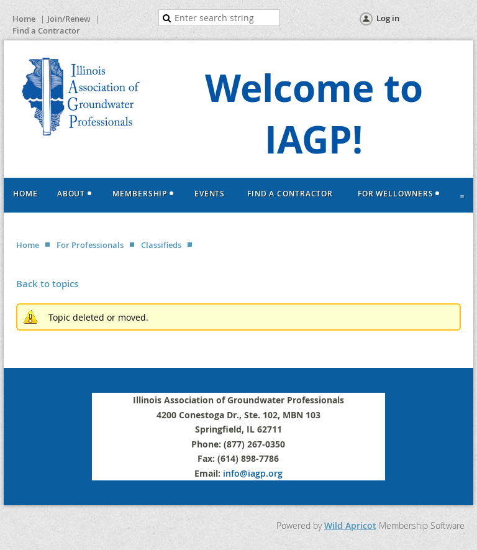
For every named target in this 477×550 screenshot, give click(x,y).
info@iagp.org (253, 473)
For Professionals (90, 244)
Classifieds (161, 244)
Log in (387, 18)
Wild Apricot (350, 525)
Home (23, 18)
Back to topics (47, 283)
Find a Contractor (46, 30)
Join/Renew (69, 18)
